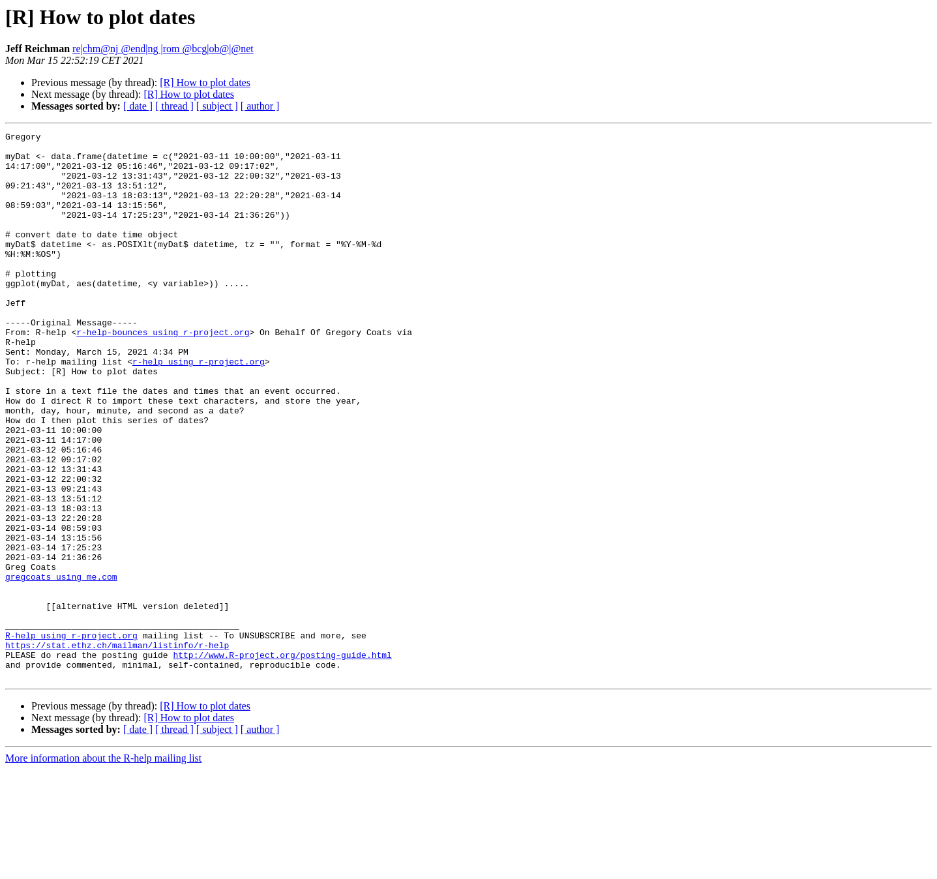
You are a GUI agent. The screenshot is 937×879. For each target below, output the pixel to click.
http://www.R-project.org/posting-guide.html (282, 760)
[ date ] (138, 106)
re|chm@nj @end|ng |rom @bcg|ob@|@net (163, 48)
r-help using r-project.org (198, 408)
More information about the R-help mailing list (103, 867)
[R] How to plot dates (205, 82)
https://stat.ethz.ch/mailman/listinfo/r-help (117, 748)
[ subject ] (217, 106)
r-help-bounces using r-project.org (162, 373)
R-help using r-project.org (71, 737)
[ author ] (260, 106)
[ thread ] (174, 106)
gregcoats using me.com (61, 666)
